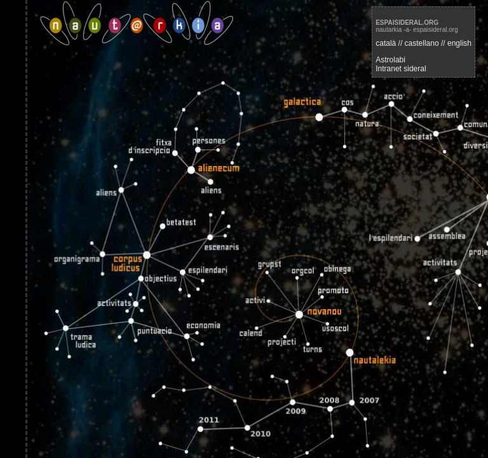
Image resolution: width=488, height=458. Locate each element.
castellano (422, 43)
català (386, 43)
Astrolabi (390, 59)
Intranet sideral (401, 68)
